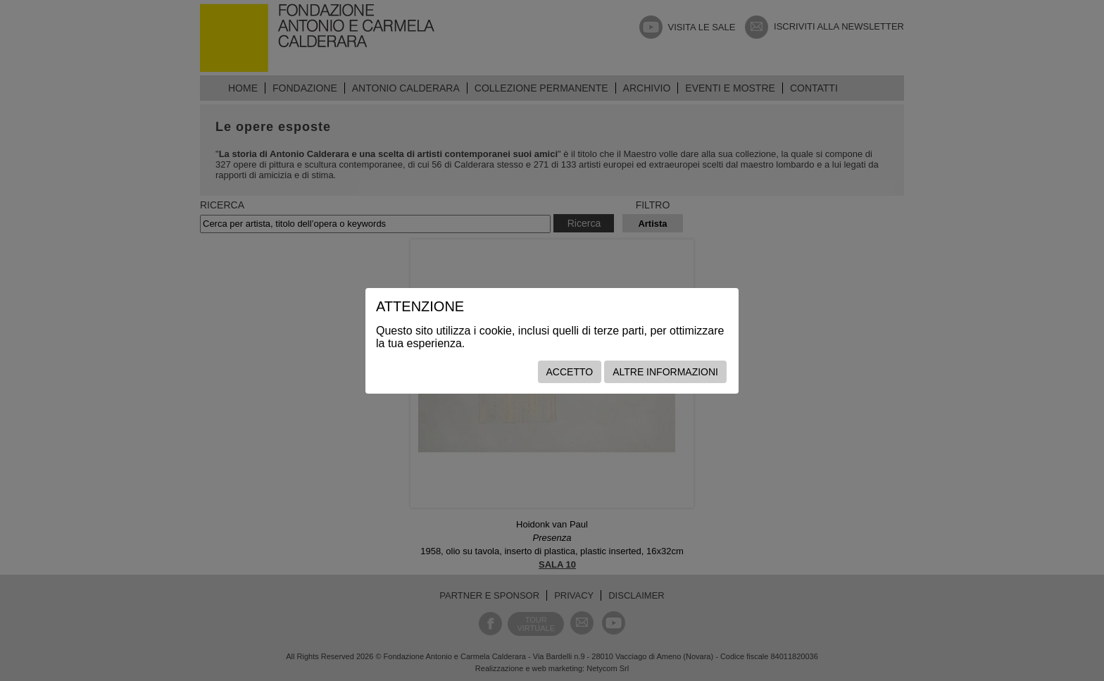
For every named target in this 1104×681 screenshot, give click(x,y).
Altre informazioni (665, 371)
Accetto (570, 371)
